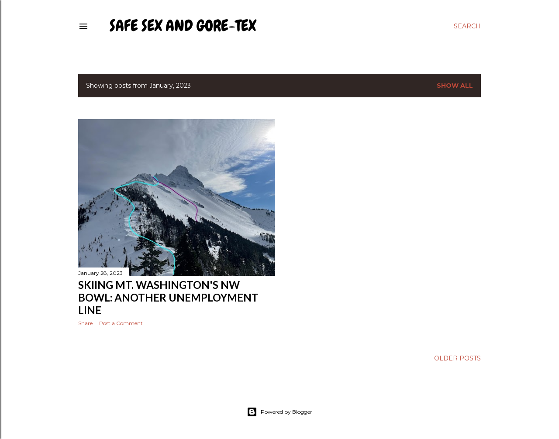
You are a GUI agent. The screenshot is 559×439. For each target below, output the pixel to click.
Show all (455, 85)
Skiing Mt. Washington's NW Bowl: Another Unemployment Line (168, 297)
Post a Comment (121, 323)
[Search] (467, 26)
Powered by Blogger (279, 412)
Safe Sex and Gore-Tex (183, 26)
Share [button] (85, 323)
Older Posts (457, 358)
